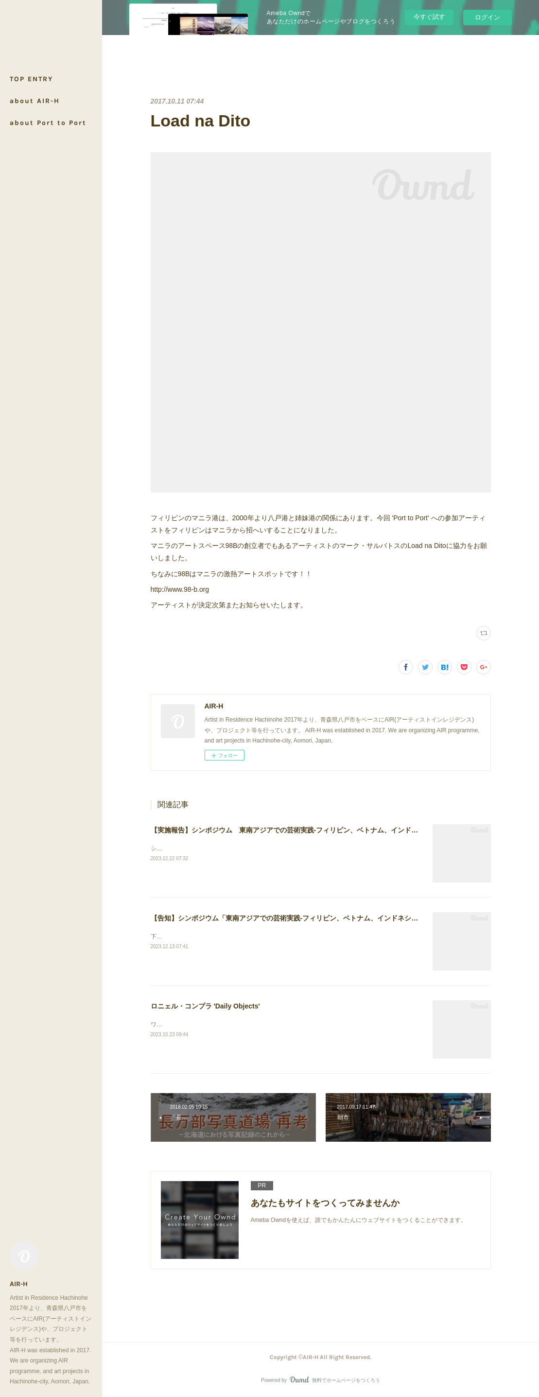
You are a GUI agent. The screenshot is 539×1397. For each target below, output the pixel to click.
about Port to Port (48, 123)
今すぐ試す (429, 16)
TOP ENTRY (31, 79)
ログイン (487, 17)
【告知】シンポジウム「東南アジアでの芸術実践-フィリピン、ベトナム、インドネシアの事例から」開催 (312, 918)
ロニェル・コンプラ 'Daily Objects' (205, 1006)
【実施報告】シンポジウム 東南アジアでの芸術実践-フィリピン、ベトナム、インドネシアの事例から (308, 830)
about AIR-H (35, 101)
